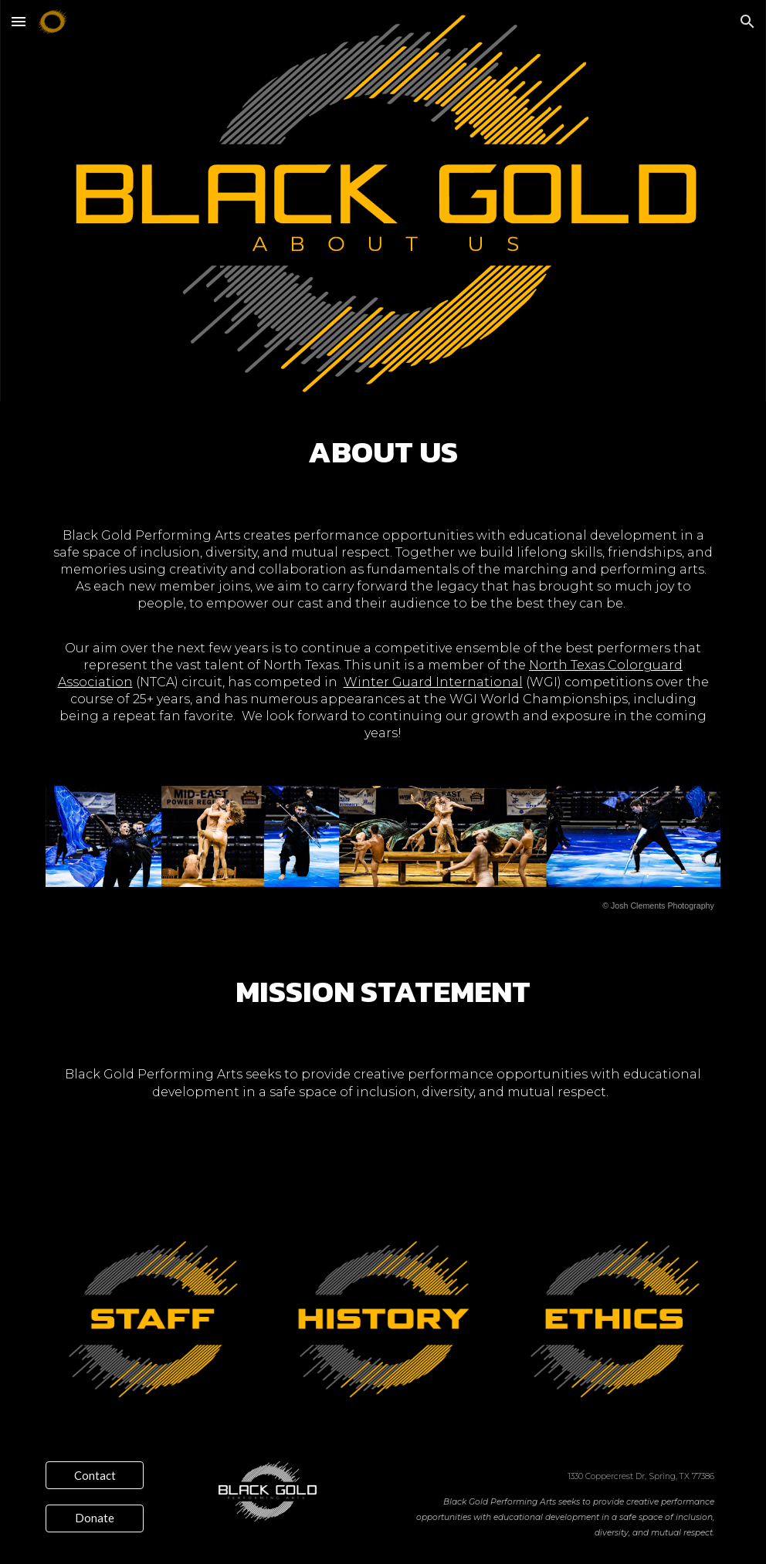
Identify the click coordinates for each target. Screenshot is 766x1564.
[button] (18, 21)
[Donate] (94, 1517)
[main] (383, 452)
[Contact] (94, 1475)
